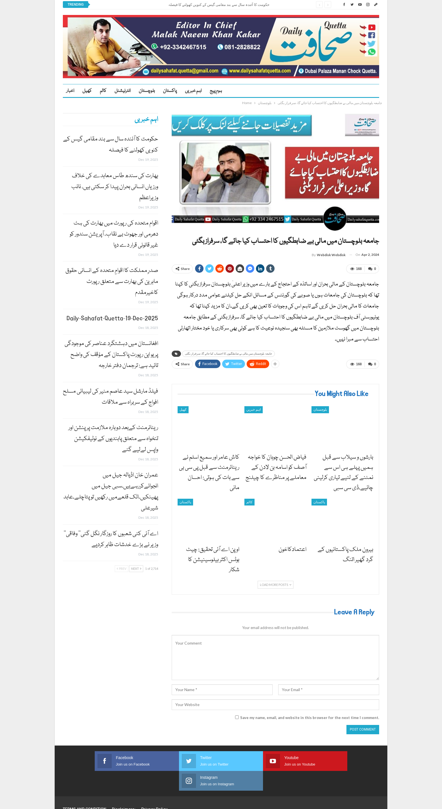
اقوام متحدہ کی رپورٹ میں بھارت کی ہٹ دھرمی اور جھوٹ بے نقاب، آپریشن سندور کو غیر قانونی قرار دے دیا (114, 234)
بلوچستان (147, 90)
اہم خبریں (193, 90)
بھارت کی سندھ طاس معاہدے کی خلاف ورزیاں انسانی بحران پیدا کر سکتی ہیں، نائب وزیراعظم (114, 187)
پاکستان (170, 90)
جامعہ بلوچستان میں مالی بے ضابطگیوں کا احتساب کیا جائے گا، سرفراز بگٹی (228, 352)
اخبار (70, 90)
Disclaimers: (124, 787)
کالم (103, 90)
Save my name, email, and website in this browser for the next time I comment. (309, 715)
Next (136, 568)
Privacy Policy (154, 787)
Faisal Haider (369, 800)
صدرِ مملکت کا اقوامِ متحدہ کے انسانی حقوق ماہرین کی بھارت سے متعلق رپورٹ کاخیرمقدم (111, 281)
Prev (121, 568)
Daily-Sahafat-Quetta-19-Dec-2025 (112, 318)
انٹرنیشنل (122, 90)
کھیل (87, 90)
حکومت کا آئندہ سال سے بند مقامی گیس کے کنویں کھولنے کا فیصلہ (218, 5)
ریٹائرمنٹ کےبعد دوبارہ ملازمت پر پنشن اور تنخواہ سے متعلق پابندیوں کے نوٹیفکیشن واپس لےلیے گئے (113, 438)
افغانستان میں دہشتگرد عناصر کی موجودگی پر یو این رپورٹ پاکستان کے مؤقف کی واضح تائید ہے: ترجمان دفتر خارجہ (111, 354)
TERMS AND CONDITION (84, 787)
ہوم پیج (216, 90)
